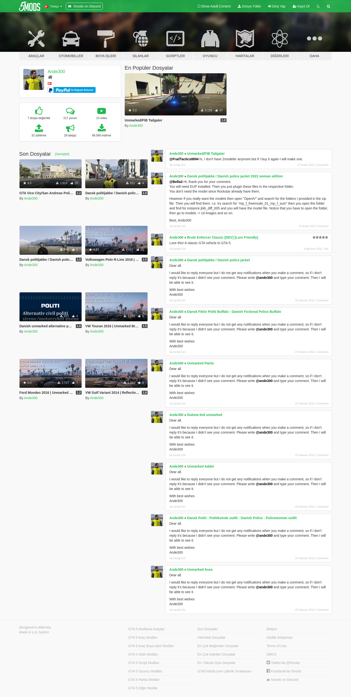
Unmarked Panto (200, 363)
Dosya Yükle (249, 6)
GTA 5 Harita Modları (144, 680)
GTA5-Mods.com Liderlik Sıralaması (224, 671)
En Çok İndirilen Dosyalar (216, 654)
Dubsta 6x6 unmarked (204, 415)
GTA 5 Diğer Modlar (143, 688)
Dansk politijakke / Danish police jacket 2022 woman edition (235, 176)
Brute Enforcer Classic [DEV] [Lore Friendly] (222, 237)
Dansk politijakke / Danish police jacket (218, 260)
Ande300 (56, 71)
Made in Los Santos (34, 632)
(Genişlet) (62, 154)
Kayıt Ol (301, 6)
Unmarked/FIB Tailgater (206, 153)
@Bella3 (175, 182)
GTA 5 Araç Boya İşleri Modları (151, 646)
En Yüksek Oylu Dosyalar (216, 663)
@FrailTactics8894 (184, 159)
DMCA (271, 654)
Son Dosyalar (207, 629)
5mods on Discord (282, 680)
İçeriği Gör (177, 164)
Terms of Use (276, 646)
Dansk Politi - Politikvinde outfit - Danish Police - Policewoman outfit (242, 518)
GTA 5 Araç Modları (142, 637)
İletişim (271, 629)
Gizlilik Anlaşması (279, 637)
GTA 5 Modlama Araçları (146, 629)
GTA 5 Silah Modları (143, 654)
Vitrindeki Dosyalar (211, 637)
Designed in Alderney (35, 627)
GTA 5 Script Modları (143, 663)
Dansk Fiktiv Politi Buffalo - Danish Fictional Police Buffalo (234, 312)
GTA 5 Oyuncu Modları (145, 671)
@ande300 (264, 278)
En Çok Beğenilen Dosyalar (218, 646)
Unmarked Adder (200, 466)
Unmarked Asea (199, 569)
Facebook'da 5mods (283, 671)
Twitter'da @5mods (283, 663)
